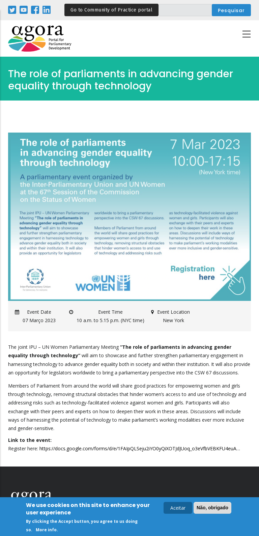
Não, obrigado (212, 508)
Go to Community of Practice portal (111, 10)
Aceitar (177, 509)
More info (46, 531)
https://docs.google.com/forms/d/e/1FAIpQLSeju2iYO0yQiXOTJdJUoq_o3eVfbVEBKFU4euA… (139, 448)
